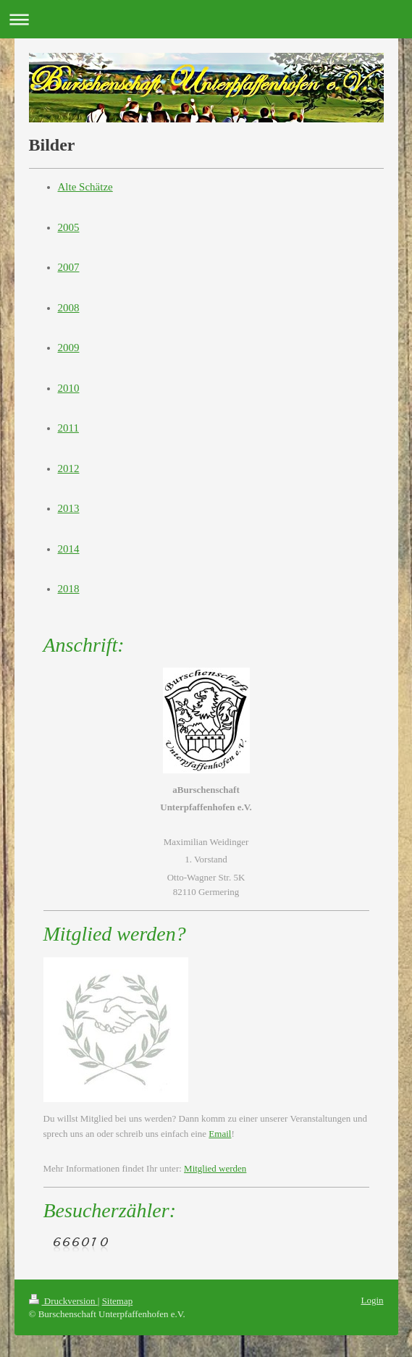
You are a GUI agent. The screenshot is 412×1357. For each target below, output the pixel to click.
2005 (69, 227)
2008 (69, 308)
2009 (69, 347)
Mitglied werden (215, 1168)
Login (372, 1300)
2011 (68, 428)
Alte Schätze (85, 187)
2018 (69, 589)
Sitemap (117, 1300)
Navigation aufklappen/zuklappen (206, 19)
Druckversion (63, 1300)
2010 (69, 388)
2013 (69, 508)
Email (220, 1133)
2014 (69, 549)
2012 (69, 468)
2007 (69, 267)
